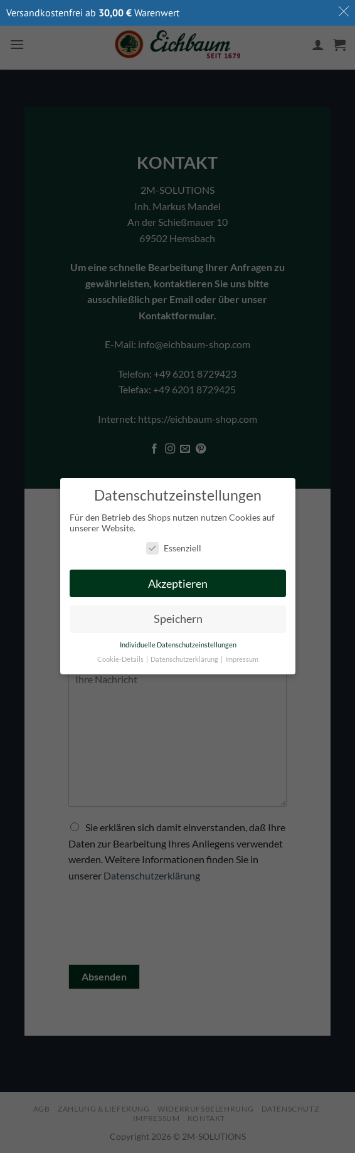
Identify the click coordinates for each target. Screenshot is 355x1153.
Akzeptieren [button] (178, 583)
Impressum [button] (241, 660)
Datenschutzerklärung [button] (185, 660)
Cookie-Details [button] (121, 660)
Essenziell (173, 548)
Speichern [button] (177, 619)
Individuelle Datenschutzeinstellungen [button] (177, 645)
